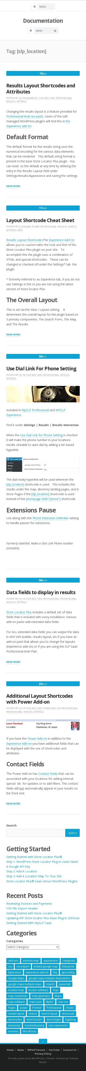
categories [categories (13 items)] (69, 960)
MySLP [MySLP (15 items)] (49, 1002)
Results (10, 101)
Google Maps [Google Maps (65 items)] (16, 978)
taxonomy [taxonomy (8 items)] (14, 1025)
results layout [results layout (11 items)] (16, 1013)
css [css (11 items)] (10, 966)
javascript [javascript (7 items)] (64, 984)
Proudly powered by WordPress (26, 1058)
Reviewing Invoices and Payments (29, 904)
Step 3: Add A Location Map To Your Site (34, 876)
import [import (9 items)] (50, 984)
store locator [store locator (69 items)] (34, 1019)
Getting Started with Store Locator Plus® (34, 857)
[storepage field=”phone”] (43, 499)
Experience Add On (61, 240)
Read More (13, 186)
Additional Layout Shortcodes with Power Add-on (39, 699)
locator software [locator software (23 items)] (38, 990)
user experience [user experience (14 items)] (58, 1025)
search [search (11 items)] (33, 1013)
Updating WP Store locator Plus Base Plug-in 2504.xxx (42, 918)
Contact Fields (48, 774)
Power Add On (51, 708)
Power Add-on (37, 738)
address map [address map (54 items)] (31, 960)
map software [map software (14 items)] (16, 1002)
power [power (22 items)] (24, 1008)
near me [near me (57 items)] (63, 1002)
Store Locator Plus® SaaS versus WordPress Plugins (42, 881)
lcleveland (24, 226)
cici (20, 98)
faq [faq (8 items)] (55, 972)
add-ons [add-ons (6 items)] (13, 960)
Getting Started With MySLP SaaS (29, 923)
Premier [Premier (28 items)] (37, 1008)
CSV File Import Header (22, 908)
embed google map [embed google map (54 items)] (45, 966)
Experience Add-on (19, 744)
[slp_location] (15, 484)
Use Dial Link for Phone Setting (41, 435)
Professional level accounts (24, 116)
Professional (64, 98)
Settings (21, 101)
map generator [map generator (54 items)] (41, 996)
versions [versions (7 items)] (13, 1031)
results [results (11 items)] (70, 1008)
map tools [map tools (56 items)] (35, 1002)
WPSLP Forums (36, 1049)
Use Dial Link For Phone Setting (41, 368)
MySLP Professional (35, 410)
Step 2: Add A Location (21, 871)
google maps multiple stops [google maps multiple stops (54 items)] (25, 984)
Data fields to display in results (40, 592)
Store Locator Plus (19, 612)
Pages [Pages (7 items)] (11, 1008)
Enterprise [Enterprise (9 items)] (68, 966)
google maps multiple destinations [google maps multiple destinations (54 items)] (49, 978)
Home (10, 1049)
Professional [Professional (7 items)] (53, 1008)
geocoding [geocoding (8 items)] (68, 972)
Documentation (43, 20)
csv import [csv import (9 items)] (23, 966)
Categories (14, 941)
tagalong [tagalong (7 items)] (70, 1019)
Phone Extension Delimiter (51, 518)
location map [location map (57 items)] (16, 990)
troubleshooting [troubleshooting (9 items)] (34, 1025)
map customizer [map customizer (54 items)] (17, 996)
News (20, 1049)
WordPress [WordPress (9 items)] (29, 1031)
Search (72, 226)
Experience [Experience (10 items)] (14, 972)
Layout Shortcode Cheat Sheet (40, 220)
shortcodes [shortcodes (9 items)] (15, 1019)
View (19, 230)
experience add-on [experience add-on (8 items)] (37, 972)
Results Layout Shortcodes (24, 240)
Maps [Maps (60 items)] (58, 996)
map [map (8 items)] (55, 990)
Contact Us (70, 1049)
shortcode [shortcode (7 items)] (68, 1013)
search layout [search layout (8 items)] (49, 1013)
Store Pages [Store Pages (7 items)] (54, 1019)
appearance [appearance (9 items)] (50, 960)
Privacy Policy (43, 1053)
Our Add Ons (47, 98)
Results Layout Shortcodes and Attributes (40, 89)
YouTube (54, 1049)
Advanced (32, 98)
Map (37, 226)
